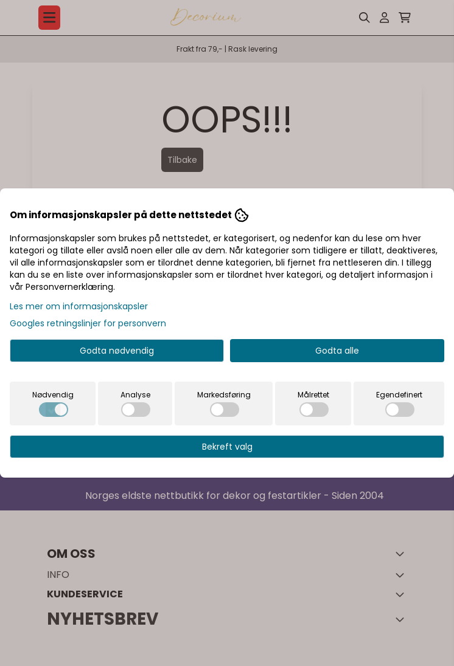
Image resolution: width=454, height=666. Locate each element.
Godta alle (337, 351)
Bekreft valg (227, 447)
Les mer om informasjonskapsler (79, 306)
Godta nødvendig (117, 351)
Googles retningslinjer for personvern (88, 323)
